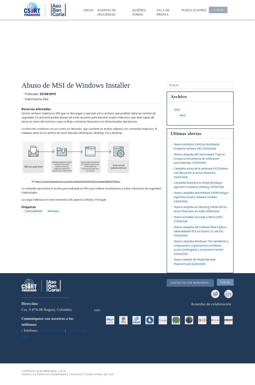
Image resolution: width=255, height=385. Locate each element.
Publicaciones (194, 10)
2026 (177, 109)
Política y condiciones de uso (92, 374)
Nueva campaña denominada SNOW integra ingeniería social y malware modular (201, 197)
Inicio (89, 10)
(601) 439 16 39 (51, 330)
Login (218, 9)
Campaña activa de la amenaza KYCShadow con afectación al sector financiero (201, 173)
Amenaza (53, 211)
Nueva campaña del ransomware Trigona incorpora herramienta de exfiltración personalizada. (199, 159)
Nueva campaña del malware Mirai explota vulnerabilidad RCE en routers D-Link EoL (200, 231)
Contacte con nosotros (190, 282)
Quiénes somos (139, 12)
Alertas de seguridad (106, 12)
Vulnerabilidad (33, 211)
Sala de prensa (163, 12)
